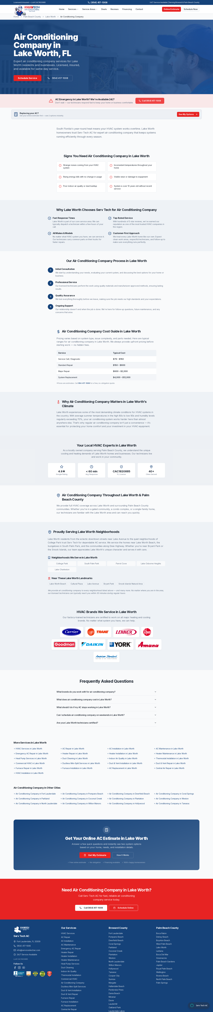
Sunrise (112, 979)
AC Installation (67, 941)
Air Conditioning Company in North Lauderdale (35, 803)
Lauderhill (113, 1004)
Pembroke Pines (116, 990)
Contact (139, 9)
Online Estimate (171, 9)
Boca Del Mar (162, 954)
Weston (112, 958)
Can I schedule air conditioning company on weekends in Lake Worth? (106, 715)
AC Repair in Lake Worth (72, 748)
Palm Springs (162, 983)
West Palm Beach (164, 944)
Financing (127, 9)
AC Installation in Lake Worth (120, 748)
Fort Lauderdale (116, 933)
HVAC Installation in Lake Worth (28, 773)
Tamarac (112, 972)
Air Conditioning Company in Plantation (125, 798)
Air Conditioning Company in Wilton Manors (80, 803)
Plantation (113, 954)
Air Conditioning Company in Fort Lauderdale (35, 794)
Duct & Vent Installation (71, 990)
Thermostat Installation (71, 975)
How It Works (123, 855)
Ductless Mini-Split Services (73, 986)
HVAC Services (68, 933)
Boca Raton (161, 933)
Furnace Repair (68, 998)
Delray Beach (162, 937)
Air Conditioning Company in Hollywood (126, 803)
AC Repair (65, 937)
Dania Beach (114, 993)
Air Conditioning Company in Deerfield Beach (128, 794)
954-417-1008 (84, 383)
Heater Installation (69, 956)
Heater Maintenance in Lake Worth (170, 753)
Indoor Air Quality (68, 971)
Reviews (115, 9)
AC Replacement (68, 1005)
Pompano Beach (116, 937)
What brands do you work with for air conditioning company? (106, 691)
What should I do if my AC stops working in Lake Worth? (106, 707)
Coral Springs (115, 944)
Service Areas (90, 9)
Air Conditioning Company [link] (72, 16)
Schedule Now (191, 9)
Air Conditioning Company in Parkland (31, 798)
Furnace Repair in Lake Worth (28, 768)
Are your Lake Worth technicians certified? (106, 722)
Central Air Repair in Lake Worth (169, 768)
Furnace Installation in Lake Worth (76, 768)
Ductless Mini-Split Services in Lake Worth (80, 763)
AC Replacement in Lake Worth (122, 768)
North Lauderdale (116, 961)
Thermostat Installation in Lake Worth (171, 758)
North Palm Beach (164, 979)
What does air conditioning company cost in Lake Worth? (106, 699)
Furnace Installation (69, 1002)
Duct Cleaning (67, 967)
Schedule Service (27, 78)
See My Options (188, 114)
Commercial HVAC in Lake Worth (29, 763)
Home (61, 9)
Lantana (159, 951)
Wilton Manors (115, 965)
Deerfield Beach (116, 940)
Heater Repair (67, 952)
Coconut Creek (115, 951)
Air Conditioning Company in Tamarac (171, 803)
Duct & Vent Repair (69, 994)
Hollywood (113, 968)
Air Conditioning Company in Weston (171, 798)
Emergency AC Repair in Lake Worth (31, 753)
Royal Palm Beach (164, 968)
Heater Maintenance (70, 960)
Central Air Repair (69, 1009)
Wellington (161, 972)
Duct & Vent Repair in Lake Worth (170, 763)
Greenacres (161, 958)
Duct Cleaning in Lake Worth (74, 758)
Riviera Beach (162, 976)
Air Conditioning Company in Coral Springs (174, 794)
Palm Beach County (32, 16)
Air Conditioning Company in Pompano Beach (81, 794)
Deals (104, 9)
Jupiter (159, 965)
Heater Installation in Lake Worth (122, 753)
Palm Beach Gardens (165, 961)
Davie (111, 1000)
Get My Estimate (95, 855)
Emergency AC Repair (71, 948)
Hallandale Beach (116, 986)
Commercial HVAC (69, 979)
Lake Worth (51, 16)
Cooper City (114, 976)
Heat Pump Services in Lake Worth (30, 758)
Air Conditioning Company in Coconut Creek (81, 798)
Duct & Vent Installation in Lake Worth (124, 763)
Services (73, 9)
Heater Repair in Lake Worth (74, 753)
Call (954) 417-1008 (150, 101)
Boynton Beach (163, 940)
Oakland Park (115, 1007)
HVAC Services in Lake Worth (28, 748)
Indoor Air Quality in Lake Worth (122, 758)
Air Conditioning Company (72, 983)
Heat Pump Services (70, 964)
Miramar (112, 997)
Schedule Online (123, 908)
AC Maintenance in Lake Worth (168, 748)
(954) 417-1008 (98, 2)
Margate (112, 983)
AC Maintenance (68, 945)
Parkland (113, 947)
